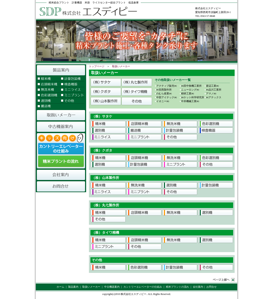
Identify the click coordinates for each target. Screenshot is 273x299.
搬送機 (48, 106)
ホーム (60, 286)
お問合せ (61, 186)
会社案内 (61, 175)
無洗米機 (48, 90)
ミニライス (72, 90)
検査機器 (72, 84)
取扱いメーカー (61, 115)
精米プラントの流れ (61, 162)
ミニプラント (72, 95)
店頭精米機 (48, 84)
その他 (72, 101)
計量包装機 (72, 79)
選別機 (48, 101)
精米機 (48, 79)
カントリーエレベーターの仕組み (61, 148)
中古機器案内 (61, 126)
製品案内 (61, 70)
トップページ (96, 66)
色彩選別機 (48, 95)
